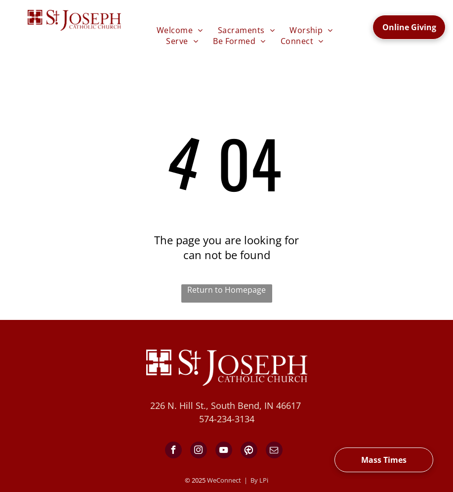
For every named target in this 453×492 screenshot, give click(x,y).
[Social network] (249, 451)
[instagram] (198, 451)
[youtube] (223, 451)
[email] (274, 451)
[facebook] (173, 451)
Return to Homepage (226, 289)
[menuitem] (179, 30)
